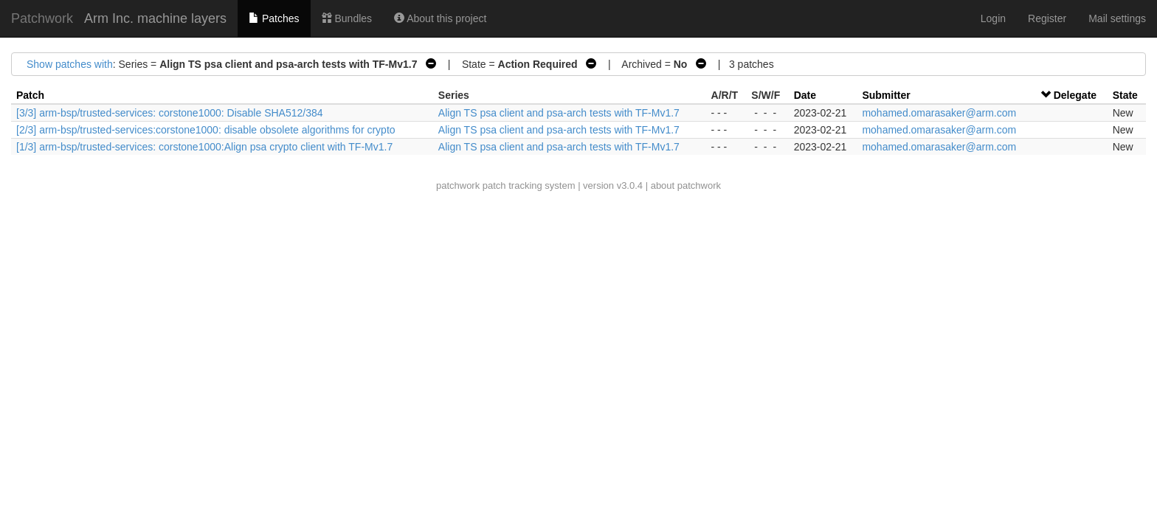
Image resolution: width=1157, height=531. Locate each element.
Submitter (886, 95)
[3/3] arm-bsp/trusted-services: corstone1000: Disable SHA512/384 (169, 113)
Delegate (1075, 95)
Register (1047, 18)
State (1125, 95)
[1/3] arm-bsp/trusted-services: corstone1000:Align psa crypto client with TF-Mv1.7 (204, 147)
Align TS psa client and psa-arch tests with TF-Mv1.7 (559, 113)
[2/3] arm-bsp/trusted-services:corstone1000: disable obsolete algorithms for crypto (206, 130)
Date (805, 95)
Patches (274, 18)
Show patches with (70, 64)
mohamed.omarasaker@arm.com (939, 113)
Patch (30, 95)
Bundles (347, 18)
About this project (440, 18)
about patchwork (686, 185)
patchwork (458, 185)
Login (993, 18)
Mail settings (1117, 18)
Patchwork (42, 18)
